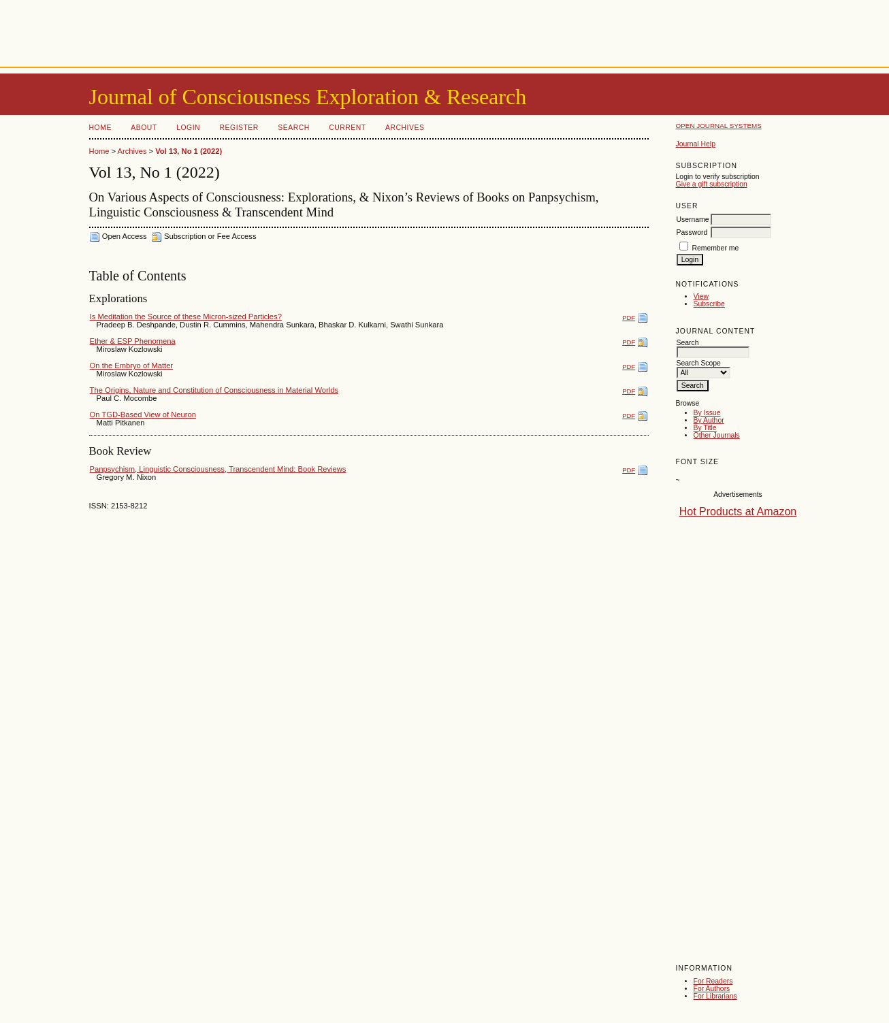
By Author (709, 420)
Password (692, 232)
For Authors (712, 988)
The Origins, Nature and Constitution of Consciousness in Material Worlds (214, 390)
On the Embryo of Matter (132, 365)
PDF (628, 317)
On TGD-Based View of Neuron (143, 414)
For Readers (713, 981)
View (701, 296)
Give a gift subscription (711, 184)
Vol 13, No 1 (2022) (188, 151)
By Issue (707, 413)
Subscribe (709, 304)
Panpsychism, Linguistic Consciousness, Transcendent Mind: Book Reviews (218, 469)
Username (693, 219)
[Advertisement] (444, 30)
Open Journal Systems (719, 125)
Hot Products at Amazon (738, 511)
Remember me (715, 248)
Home (100, 127)
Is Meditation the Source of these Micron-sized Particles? (186, 316)
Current (347, 127)
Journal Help (695, 144)
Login (188, 127)
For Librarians (715, 996)
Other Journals (717, 435)
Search (293, 127)
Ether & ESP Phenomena (133, 341)
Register (239, 127)
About (144, 127)
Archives (404, 127)
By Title (705, 428)
